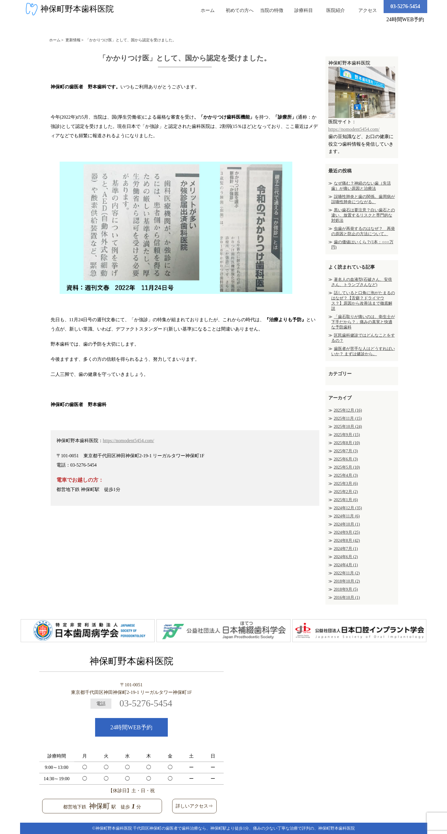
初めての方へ (240, 10)
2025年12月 (348, 410)
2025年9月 (347, 435)
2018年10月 (347, 581)
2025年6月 (346, 459)
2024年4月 (346, 565)
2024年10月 (347, 524)
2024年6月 (346, 557)
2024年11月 (347, 516)
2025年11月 (348, 418)
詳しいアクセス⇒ (194, 805)
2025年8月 (347, 443)
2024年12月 (348, 508)
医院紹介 (335, 10)
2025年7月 (346, 451)
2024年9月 (347, 532)
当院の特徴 (271, 10)
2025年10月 (348, 426)
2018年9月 (346, 589)
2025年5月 (347, 467)
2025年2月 (346, 492)
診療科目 (303, 10)
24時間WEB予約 (131, 727)
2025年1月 (346, 500)
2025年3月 (346, 483)
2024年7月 (346, 549)
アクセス (367, 10)
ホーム (208, 10)
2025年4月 (346, 475)
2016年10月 (347, 597)
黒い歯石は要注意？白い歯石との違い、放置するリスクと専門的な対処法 (363, 215)
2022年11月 (347, 573)
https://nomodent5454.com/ (128, 440)
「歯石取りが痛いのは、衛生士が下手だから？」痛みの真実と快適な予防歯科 (363, 322)
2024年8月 (347, 540)
